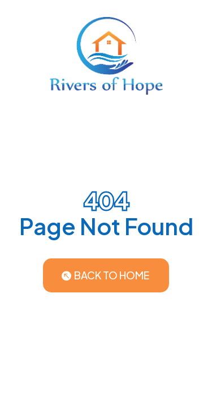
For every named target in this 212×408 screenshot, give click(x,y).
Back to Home (111, 275)
